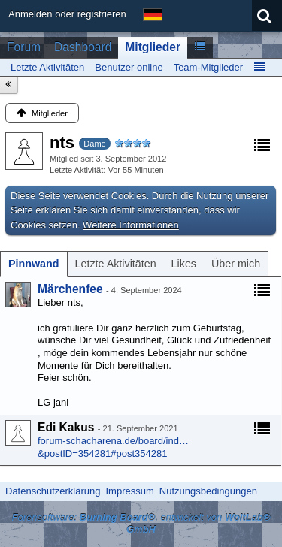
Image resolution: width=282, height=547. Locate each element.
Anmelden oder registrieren (67, 14)
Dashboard (82, 47)
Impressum (129, 491)
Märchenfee (70, 289)
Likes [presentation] (183, 264)
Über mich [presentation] (235, 264)
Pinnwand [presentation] (33, 264)
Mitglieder (152, 47)
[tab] (34, 264)
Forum (24, 47)
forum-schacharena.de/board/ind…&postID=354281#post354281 (113, 447)
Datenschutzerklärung (52, 491)
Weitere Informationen (131, 225)
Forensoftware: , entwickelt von (140, 524)
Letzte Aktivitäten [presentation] (115, 264)
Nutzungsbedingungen (208, 491)
